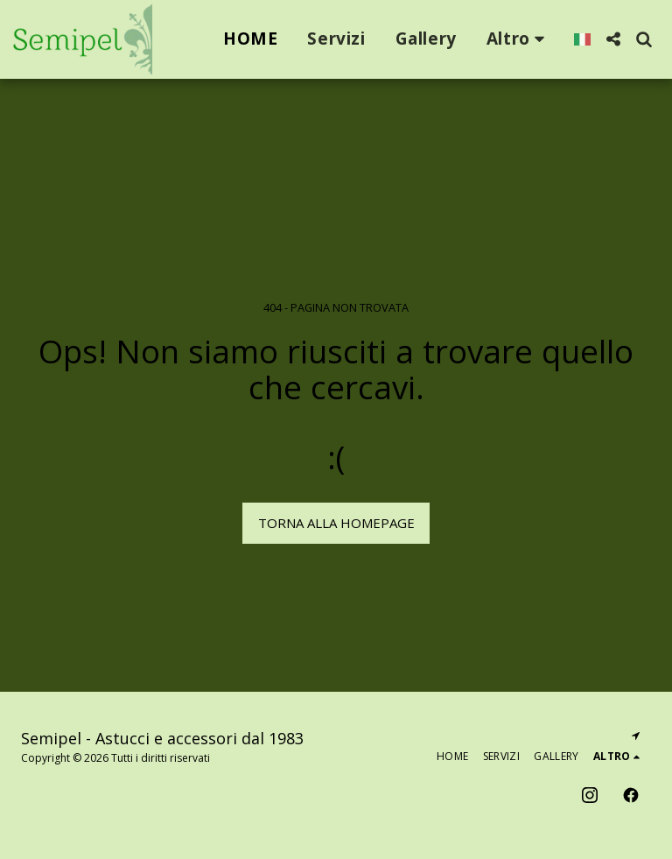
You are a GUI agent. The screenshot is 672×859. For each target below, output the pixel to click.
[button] (612, 39)
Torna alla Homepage (336, 523)
